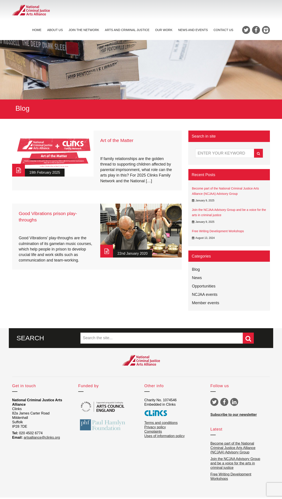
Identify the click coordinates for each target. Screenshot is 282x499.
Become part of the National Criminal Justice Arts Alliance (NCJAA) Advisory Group (225, 192)
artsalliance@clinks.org (42, 439)
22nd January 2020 (132, 255)
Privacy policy (155, 429)
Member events (205, 304)
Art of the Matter (117, 141)
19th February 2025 (44, 174)
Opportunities (203, 287)
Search (258, 155)
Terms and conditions (161, 424)
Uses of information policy (164, 437)
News (197, 279)
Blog (196, 271)
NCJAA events (204, 296)
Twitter (214, 403)
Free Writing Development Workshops (218, 232)
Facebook (224, 403)
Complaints (153, 433)
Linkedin (234, 403)
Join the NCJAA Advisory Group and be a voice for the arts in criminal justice (229, 213)
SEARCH (30, 339)
